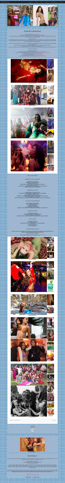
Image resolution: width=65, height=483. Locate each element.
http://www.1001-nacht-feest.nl (45, 52)
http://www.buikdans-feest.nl (38, 54)
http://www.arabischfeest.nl (39, 53)
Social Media (32, 425)
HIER (52, 471)
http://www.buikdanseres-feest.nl (39, 55)
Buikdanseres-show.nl (36, 34)
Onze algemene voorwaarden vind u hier (32, 474)
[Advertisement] (32, 481)
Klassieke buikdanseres (5, 2)
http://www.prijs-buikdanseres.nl (42, 51)
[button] (15, 421)
